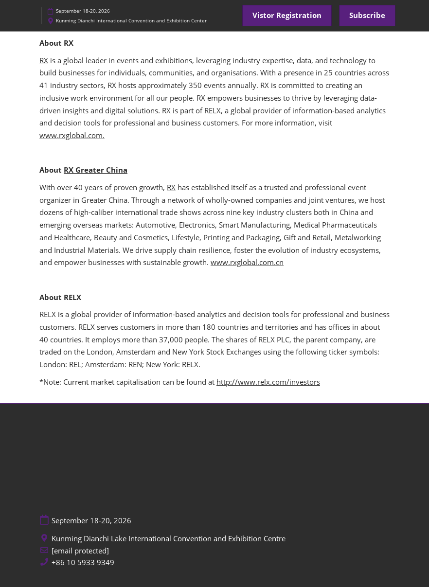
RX (43, 60)
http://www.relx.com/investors (268, 382)
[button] (287, 15)
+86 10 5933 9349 (83, 562)
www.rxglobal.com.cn (247, 262)
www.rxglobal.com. (72, 135)
